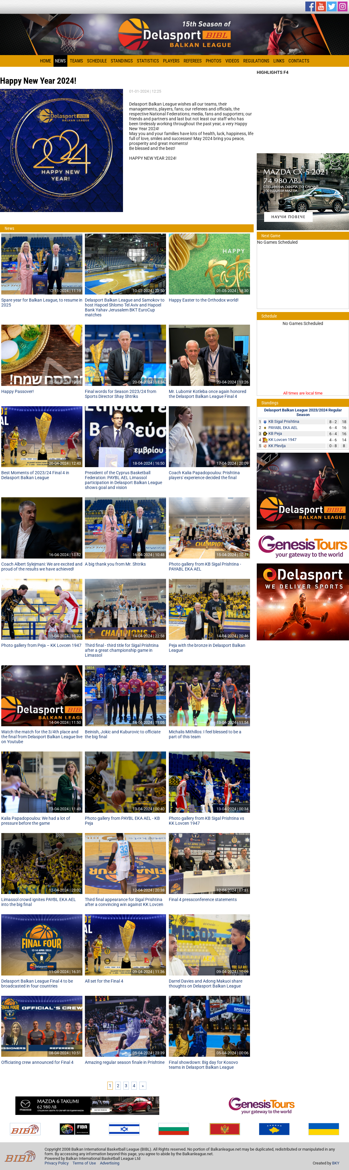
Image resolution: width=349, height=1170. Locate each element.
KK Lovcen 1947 (282, 439)
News (60, 61)
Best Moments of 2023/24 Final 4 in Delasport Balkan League (35, 475)
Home (45, 61)
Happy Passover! (17, 391)
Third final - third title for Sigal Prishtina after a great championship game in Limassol (122, 650)
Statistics (148, 61)
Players (171, 61)
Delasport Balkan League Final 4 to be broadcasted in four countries (37, 983)
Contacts (298, 61)
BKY (335, 1163)
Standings (122, 61)
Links (278, 61)
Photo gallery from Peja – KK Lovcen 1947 (41, 645)
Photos (213, 61)
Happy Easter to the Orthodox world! (204, 300)
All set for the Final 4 (104, 981)
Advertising (109, 1163)
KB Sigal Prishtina (283, 421)
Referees (193, 61)
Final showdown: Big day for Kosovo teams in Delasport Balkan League (203, 1065)
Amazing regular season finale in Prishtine (125, 1062)
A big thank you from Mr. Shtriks (115, 564)
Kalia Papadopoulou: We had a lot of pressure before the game (35, 821)
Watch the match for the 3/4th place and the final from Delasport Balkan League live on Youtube (41, 736)
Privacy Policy (57, 1163)
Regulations (256, 61)
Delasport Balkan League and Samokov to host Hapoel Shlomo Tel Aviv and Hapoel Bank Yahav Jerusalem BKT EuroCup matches (125, 307)
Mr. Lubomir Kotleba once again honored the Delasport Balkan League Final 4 (207, 394)
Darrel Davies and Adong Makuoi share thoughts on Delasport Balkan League (205, 983)
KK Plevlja (277, 445)
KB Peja (275, 433)
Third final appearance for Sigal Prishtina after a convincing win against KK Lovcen (124, 902)
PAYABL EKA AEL (283, 427)
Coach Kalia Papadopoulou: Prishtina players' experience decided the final (204, 475)
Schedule (97, 61)
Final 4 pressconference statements (203, 899)
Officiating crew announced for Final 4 (37, 1062)
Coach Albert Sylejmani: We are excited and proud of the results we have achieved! (41, 566)
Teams (76, 61)
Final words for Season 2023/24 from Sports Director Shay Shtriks (120, 394)
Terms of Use (84, 1163)
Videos (232, 61)
